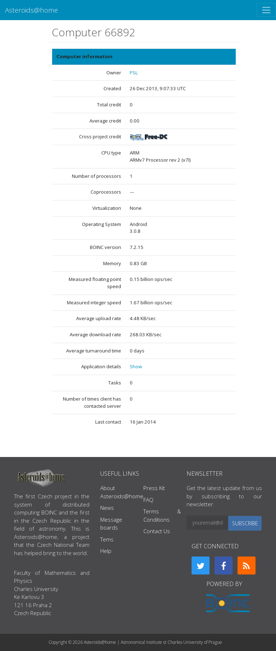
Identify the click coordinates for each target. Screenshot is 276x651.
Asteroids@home (31, 9)
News (107, 507)
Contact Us (156, 531)
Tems (107, 539)
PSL (134, 72)
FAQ (148, 499)
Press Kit (154, 487)
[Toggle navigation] (266, 10)
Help (105, 550)
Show (136, 366)
